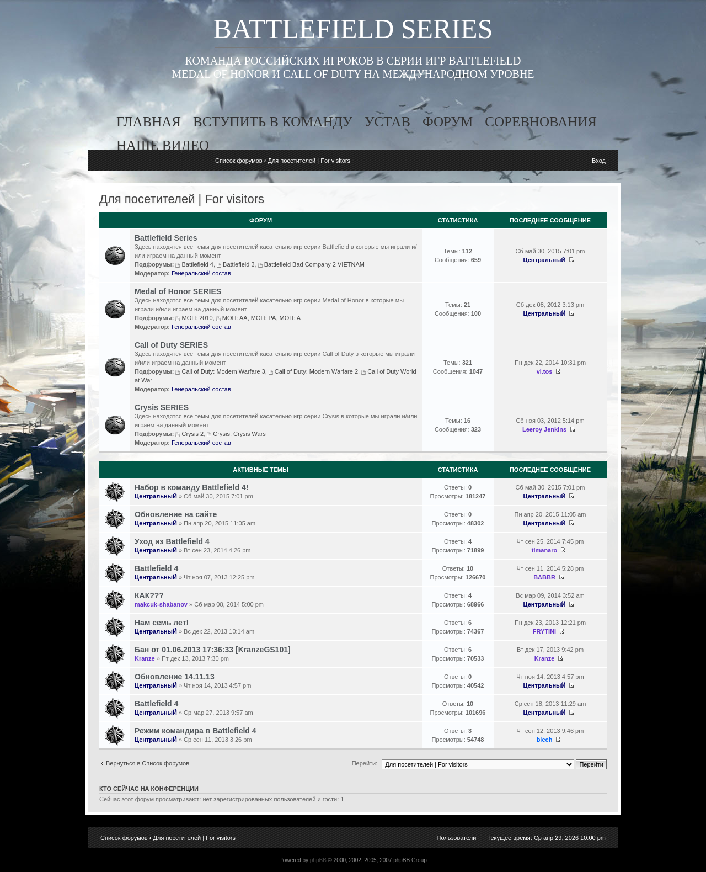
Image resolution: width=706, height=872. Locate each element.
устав (387, 121)
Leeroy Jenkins (544, 429)
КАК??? (149, 595)
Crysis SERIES (162, 407)
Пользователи (457, 837)
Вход (599, 160)
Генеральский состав (201, 273)
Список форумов (239, 160)
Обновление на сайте (176, 514)
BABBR (544, 577)
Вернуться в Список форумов (147, 763)
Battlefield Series (166, 237)
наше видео (162, 145)
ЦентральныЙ (544, 260)
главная (148, 121)
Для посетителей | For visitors (309, 160)
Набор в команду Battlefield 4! (191, 487)
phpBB (318, 860)
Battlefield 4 (197, 264)
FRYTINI (544, 631)
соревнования (541, 121)
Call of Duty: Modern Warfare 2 (316, 371)
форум (447, 121)
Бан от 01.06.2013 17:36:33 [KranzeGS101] (213, 649)
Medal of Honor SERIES (178, 291)
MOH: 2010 (196, 318)
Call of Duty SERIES (171, 345)
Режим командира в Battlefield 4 (195, 730)
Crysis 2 (192, 433)
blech (545, 739)
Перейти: (365, 763)
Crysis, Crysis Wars (239, 433)
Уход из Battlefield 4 (172, 541)
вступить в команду (272, 121)
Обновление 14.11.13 (175, 676)
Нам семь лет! (162, 622)
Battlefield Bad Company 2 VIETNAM (314, 264)
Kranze (145, 658)
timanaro (544, 550)
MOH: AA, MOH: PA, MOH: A (261, 318)
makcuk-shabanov (161, 604)
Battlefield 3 (238, 264)
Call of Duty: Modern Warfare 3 (223, 371)
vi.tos (545, 371)
